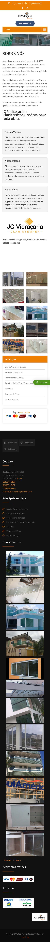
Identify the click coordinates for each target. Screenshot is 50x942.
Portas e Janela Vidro (14, 372)
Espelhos (9, 388)
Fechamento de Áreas (14, 377)
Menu (8, 29)
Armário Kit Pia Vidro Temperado (19, 383)
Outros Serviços (12, 399)
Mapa (19, 478)
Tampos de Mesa (12, 394)
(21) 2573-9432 (9, 485)
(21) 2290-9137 (9, 482)
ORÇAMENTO (25, 23)
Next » (18, 860)
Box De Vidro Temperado (15, 367)
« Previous (7, 860)
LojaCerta (25, 937)
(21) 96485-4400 (9, 488)
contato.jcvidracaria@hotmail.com (17, 491)
